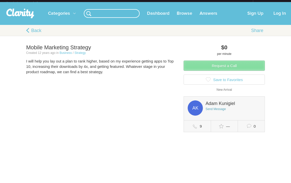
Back (36, 34)
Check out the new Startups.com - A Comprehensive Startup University (197, 3)
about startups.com (271, 3)
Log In (279, 17)
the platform (27, 3)
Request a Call (224, 70)
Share (257, 34)
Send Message (215, 113)
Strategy (80, 57)
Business (65, 57)
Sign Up (255, 17)
